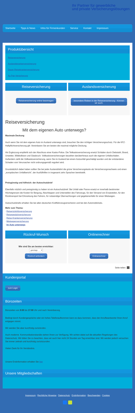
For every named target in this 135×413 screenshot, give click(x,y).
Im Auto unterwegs (15, 229)
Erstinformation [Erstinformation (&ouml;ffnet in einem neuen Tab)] (79, 399)
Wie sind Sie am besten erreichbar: (36, 250)
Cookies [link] (106, 399)
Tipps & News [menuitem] (28, 28)
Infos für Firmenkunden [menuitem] (52, 28)
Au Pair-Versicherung (18, 76)
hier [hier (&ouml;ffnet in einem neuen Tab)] (41, 366)
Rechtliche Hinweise (46, 399)
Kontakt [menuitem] (87, 28)
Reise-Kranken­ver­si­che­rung (19, 222)
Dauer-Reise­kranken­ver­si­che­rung (23, 70)
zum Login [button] (13, 292)
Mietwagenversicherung (17, 225)
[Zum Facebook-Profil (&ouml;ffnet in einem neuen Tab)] (65, 406)
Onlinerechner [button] (99, 252)
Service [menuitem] (74, 28)
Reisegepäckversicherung (18, 218)
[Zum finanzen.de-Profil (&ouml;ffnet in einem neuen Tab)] (70, 406)
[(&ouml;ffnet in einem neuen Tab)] (103, 387)
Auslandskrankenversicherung (22, 64)
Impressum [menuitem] (103, 28)
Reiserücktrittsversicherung (19, 215)
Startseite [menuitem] (10, 28)
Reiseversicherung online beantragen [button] (36, 105)
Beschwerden (94, 399)
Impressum (30, 399)
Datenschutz (64, 399)
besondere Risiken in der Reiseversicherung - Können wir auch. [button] (99, 106)
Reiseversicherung (16, 58)
